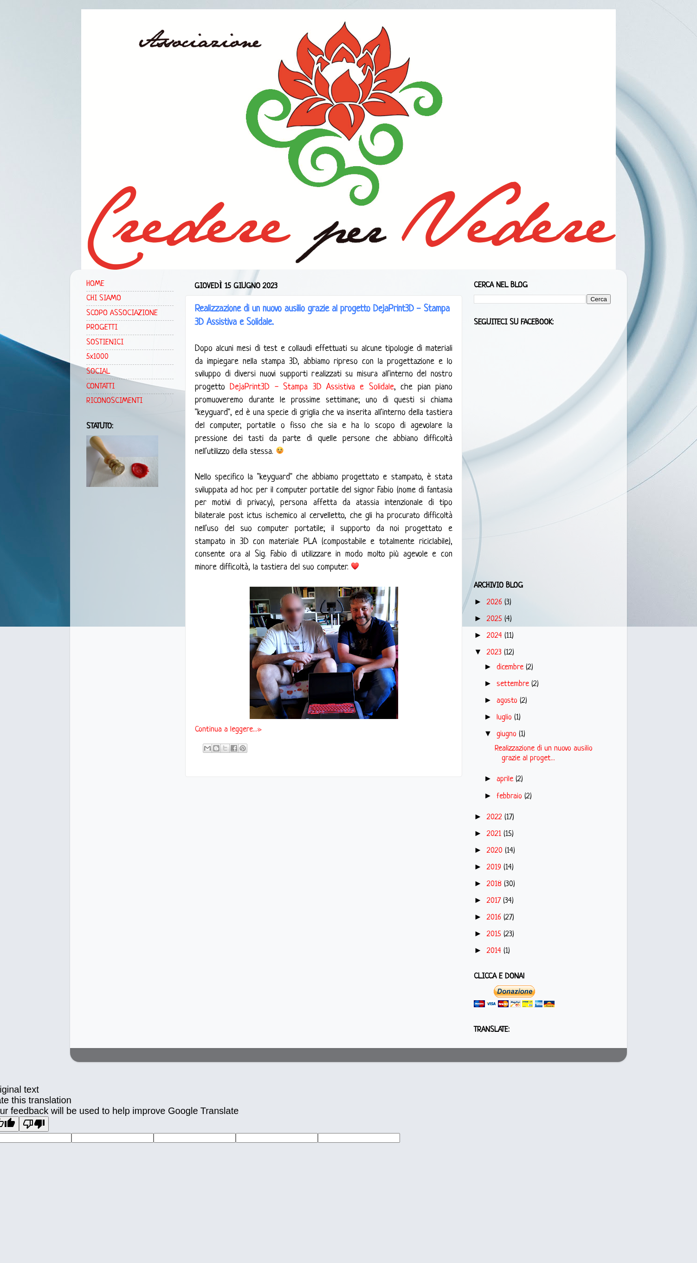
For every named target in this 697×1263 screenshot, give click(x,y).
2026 (495, 602)
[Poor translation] (34, 1124)
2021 (495, 833)
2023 (495, 652)
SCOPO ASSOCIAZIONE (122, 313)
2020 (496, 850)
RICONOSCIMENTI (114, 400)
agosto (508, 700)
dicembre (511, 667)
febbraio (510, 796)
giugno (508, 734)
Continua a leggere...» (228, 729)
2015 (495, 934)
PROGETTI (101, 327)
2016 (495, 917)
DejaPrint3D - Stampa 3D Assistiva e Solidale (312, 387)
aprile (506, 779)
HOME (95, 283)
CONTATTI (100, 386)
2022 (495, 817)
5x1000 (97, 356)
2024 (495, 635)
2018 (495, 884)
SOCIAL (98, 371)
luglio (505, 717)
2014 (495, 950)
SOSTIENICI (104, 342)
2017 (495, 900)
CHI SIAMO (103, 298)
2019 (495, 867)
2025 (495, 619)
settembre (514, 684)
